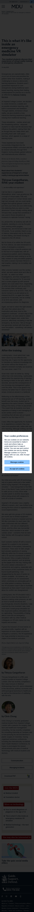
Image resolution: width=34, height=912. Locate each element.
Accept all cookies (17, 469)
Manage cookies (17, 462)
